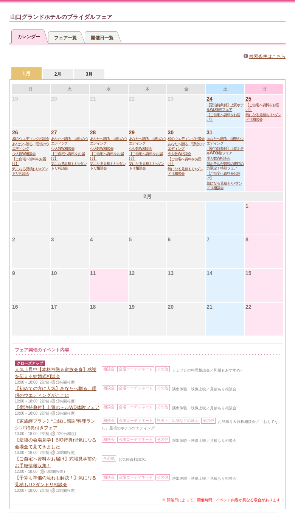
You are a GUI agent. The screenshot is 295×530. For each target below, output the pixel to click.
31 (209, 132)
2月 (58, 74)
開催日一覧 (102, 37)
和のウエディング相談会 (30, 139)
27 (54, 132)
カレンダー (28, 36)
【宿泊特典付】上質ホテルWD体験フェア (225, 107)
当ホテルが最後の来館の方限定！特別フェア (225, 166)
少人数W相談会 (24, 154)
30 (171, 132)
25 (248, 99)
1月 (26, 73)
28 (93, 132)
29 (132, 132)
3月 (89, 74)
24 (209, 99)
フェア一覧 (65, 37)
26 (15, 132)
